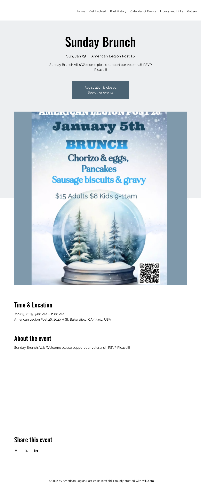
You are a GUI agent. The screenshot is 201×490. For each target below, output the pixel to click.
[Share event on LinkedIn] (36, 450)
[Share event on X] (26, 450)
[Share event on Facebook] (16, 450)
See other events (100, 92)
